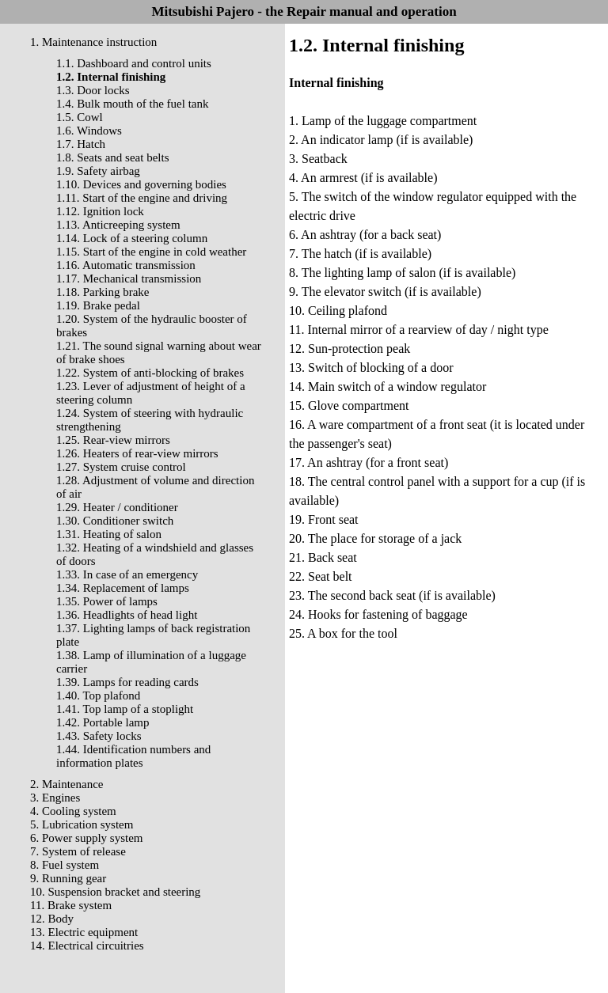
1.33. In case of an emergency (127, 574)
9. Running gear (68, 878)
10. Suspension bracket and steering (115, 891)
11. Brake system (71, 905)
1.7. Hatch (80, 144)
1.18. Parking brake (102, 292)
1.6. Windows (89, 130)
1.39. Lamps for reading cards (127, 682)
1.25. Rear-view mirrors (113, 440)
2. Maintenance (66, 784)
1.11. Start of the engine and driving (141, 197)
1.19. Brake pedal (98, 305)
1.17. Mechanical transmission (128, 278)
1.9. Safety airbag (98, 171)
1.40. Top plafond (98, 695)
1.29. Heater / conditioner (117, 507)
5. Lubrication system (81, 824)
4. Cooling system (73, 811)
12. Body (52, 918)
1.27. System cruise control (121, 466)
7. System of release (78, 851)
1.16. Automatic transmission (126, 265)
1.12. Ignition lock (100, 211)
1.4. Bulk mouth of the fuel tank (132, 103)
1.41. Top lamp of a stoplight (124, 709)
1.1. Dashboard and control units (133, 63)
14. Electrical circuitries (87, 945)
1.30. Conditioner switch (114, 520)
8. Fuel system (64, 864)
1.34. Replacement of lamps (122, 588)
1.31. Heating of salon (109, 534)
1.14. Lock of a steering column (131, 238)
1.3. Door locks (93, 90)
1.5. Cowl (79, 117)
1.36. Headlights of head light (126, 614)
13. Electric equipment (84, 932)
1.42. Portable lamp (102, 722)
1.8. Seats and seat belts (112, 157)
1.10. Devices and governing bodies (141, 184)
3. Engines (55, 797)
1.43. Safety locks (98, 736)
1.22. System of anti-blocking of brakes (150, 372)
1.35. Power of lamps (107, 601)
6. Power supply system (86, 838)
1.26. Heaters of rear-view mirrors (137, 453)
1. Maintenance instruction (93, 42)
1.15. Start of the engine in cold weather (151, 251)
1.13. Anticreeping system (118, 224)
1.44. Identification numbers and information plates (133, 756)
